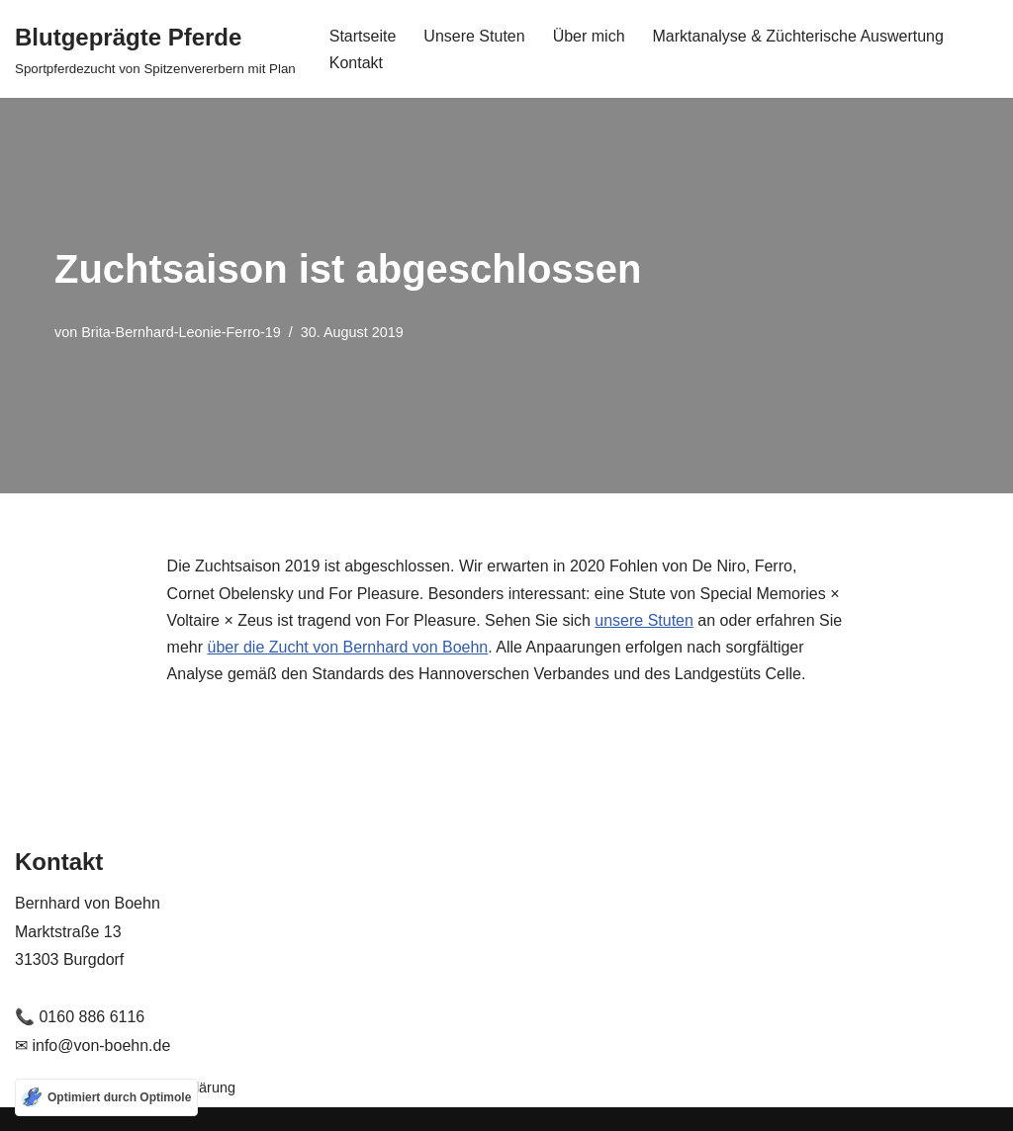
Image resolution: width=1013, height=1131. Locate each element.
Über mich (589, 36)
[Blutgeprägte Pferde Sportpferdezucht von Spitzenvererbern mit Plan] (155, 49)
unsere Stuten (644, 620)
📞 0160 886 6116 (79, 1016)
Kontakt (356, 62)
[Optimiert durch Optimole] (106, 1097)
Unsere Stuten (473, 36)
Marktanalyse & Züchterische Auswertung (798, 36)
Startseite (363, 36)
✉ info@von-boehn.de (92, 1045)
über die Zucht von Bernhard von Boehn (348, 647)
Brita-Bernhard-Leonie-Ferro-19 (181, 332)
